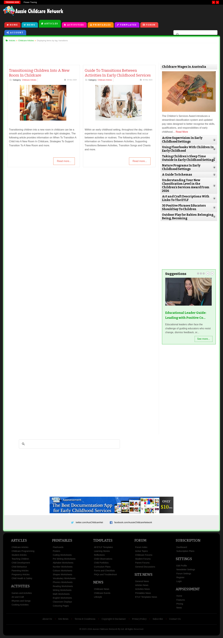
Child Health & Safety (22, 579)
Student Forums (143, 560)
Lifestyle (98, 598)
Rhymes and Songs (21, 601)
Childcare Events (102, 594)
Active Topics (141, 552)
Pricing (179, 604)
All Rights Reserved (134, 630)
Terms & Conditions (85, 620)
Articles (51, 23)
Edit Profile (181, 566)
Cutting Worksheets (62, 556)
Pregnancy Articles (21, 575)
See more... (202, 338)
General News (142, 582)
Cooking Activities (20, 605)
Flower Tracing (30, 2)
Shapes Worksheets (62, 575)
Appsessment (188, 590)
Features (180, 601)
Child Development (21, 563)
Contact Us (175, 620)
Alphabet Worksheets (63, 563)
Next (211, 273)
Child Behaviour (19, 567)
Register (180, 578)
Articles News (141, 586)
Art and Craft (18, 598)
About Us (47, 620)
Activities (75, 25)
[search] (195, 34)
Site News (143, 575)
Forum (150, 25)
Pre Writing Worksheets (64, 560)
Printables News (143, 594)
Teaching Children (20, 560)
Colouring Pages (61, 606)
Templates (128, 25)
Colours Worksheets (62, 571)
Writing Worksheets (62, 591)
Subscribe (158, 620)
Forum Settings (183, 574)
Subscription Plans (185, 552)
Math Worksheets (61, 595)
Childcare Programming (23, 552)
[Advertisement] (149, 12)
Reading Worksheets (63, 587)
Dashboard (181, 548)
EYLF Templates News (146, 598)
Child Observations (103, 560)
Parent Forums (142, 563)
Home (14, 25)
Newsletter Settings (185, 570)
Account (16, 32)
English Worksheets (62, 599)
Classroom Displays (62, 602)
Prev (206, 273)
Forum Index (141, 548)
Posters (56, 552)
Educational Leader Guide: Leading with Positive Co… (185, 315)
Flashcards (58, 548)
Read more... (64, 161)
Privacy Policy (139, 620)
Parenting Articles (20, 571)
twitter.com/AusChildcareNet (89, 522)
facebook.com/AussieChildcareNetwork (133, 522)
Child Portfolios (101, 563)
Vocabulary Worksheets (64, 579)
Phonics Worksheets (62, 583)
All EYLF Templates (103, 548)
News (31, 25)
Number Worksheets (62, 567)
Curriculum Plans (102, 567)
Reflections (99, 556)
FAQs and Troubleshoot (105, 575)
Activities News (142, 590)
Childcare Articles (30, 80)
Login (179, 582)
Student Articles (19, 556)
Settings (184, 560)
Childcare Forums (143, 556)
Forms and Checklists (104, 571)
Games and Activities (22, 594)
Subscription (188, 541)
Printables (102, 25)
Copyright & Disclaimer (114, 620)
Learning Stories (102, 552)
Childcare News (101, 590)
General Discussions (145, 567)
